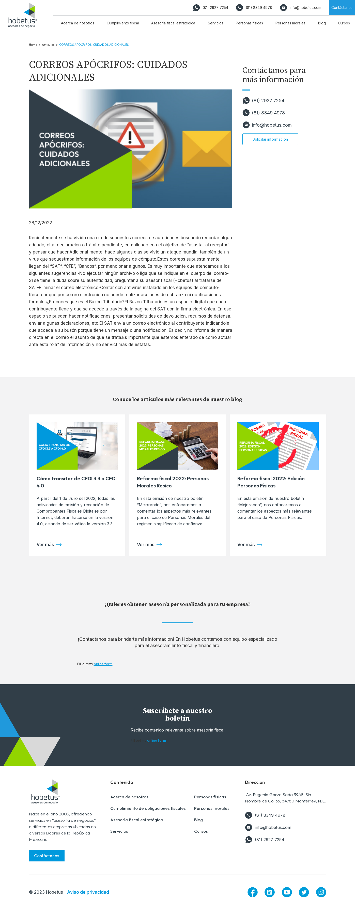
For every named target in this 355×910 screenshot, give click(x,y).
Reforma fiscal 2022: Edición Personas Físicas (271, 482)
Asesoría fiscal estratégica (136, 819)
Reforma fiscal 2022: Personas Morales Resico (173, 482)
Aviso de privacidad (88, 892)
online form (103, 664)
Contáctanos (46, 855)
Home (33, 45)
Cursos (201, 831)
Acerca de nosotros (129, 796)
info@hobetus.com (272, 125)
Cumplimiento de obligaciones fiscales (148, 808)
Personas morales (211, 808)
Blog (198, 819)
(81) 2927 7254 (268, 100)
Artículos (48, 45)
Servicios (119, 831)
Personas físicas (210, 796)
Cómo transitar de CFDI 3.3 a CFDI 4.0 (77, 482)
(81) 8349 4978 (268, 112)
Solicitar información (270, 139)
